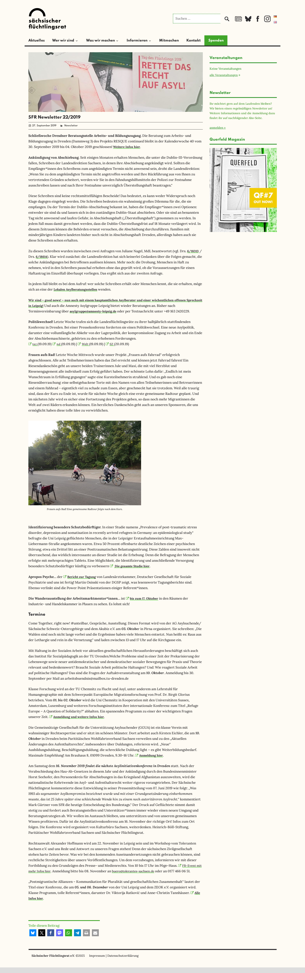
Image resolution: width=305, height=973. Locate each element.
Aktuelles (36, 40)
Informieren (137, 40)
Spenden (216, 40)
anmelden (216, 127)
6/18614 (45, 256)
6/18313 (193, 251)
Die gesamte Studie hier (132, 566)
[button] (32, 938)
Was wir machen (100, 40)
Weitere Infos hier (127, 147)
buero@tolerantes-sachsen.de (143, 871)
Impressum (97, 961)
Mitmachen (169, 40)
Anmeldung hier (150, 755)
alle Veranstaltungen (224, 75)
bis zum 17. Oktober (143, 598)
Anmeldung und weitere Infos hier (79, 717)
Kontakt (193, 40)
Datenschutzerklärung (123, 961)
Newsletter (71, 125)
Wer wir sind (63, 40)
